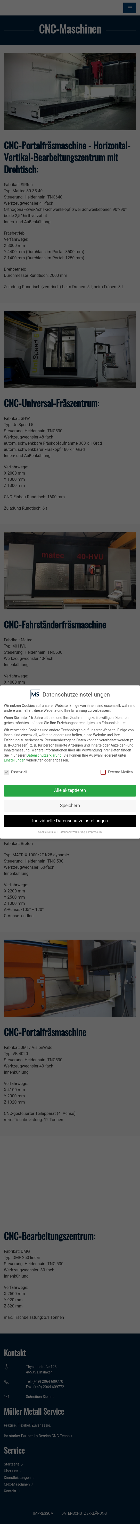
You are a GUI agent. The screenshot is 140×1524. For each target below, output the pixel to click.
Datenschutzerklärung (44, 753)
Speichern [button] (70, 803)
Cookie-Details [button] (47, 829)
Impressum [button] (95, 829)
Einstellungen (15, 758)
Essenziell (15, 769)
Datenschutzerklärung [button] (72, 829)
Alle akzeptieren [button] (70, 787)
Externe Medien (117, 769)
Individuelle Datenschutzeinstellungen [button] (70, 818)
